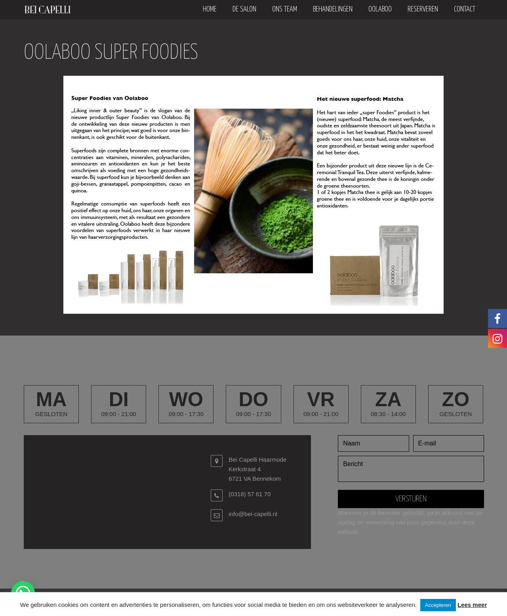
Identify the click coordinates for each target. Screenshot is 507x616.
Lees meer (472, 604)
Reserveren (423, 9)
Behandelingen (333, 9)
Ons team (284, 9)
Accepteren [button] (438, 605)
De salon (244, 9)
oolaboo (380, 9)
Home (210, 9)
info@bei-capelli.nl (253, 513)
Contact (464, 9)
